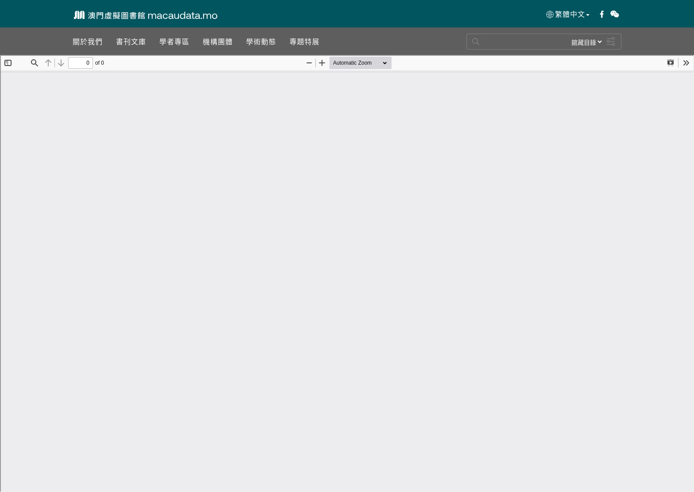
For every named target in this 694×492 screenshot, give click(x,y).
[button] (87, 41)
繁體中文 (567, 13)
